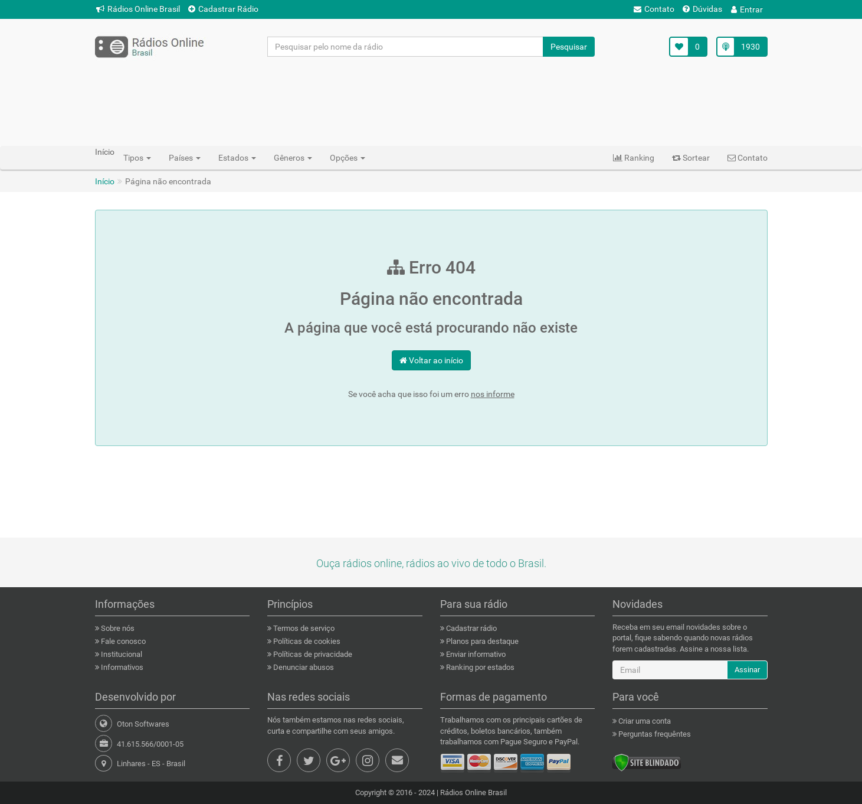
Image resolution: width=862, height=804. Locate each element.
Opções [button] (347, 157)
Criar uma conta (644, 721)
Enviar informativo (475, 654)
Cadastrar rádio (470, 628)
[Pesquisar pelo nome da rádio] (405, 47)
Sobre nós (117, 628)
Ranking (633, 157)
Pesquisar (568, 46)
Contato (654, 9)
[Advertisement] (431, 101)
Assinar (747, 669)
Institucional (120, 654)
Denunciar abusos (302, 667)
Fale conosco (122, 641)
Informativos (121, 667)
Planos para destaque (481, 641)
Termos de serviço (303, 628)
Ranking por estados (479, 667)
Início (104, 181)
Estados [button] (237, 157)
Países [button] (185, 157)
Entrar (747, 9)
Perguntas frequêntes (654, 734)
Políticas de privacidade (311, 654)
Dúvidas (702, 9)
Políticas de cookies (305, 641)
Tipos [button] (137, 157)
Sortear (691, 157)
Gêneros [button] (293, 157)
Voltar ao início (431, 360)
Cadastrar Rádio (223, 9)
